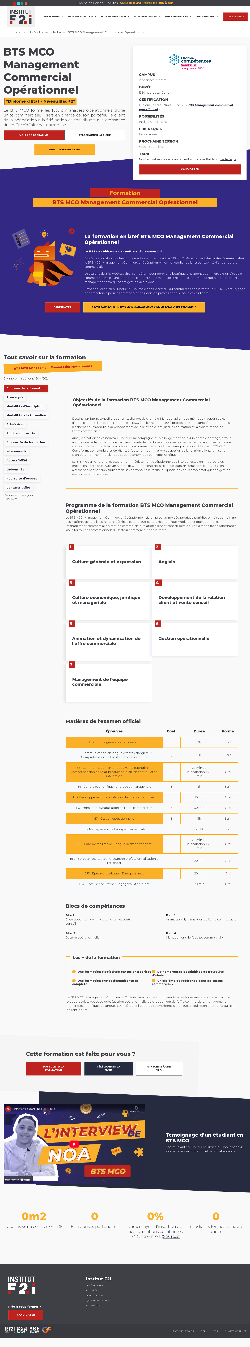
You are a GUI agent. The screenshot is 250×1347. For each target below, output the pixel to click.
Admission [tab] (14, 424)
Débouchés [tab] (15, 469)
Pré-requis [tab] (14, 397)
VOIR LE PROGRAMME (33, 135)
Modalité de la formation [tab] (26, 415)
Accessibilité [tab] (16, 460)
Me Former (42, 32)
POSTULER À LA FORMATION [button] (53, 1068)
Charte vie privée (236, 1331)
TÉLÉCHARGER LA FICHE (95, 135)
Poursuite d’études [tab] (21, 478)
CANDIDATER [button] (62, 307)
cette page (228, 159)
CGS (215, 1331)
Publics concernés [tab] (20, 433)
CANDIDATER (235, 16)
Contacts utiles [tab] (18, 487)
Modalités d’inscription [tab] (24, 406)
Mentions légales (182, 1331)
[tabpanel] (152, 709)
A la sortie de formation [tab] (25, 442)
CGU (203, 1331)
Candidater (190, 169)
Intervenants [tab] (16, 451)
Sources (171, 1236)
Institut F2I (23, 32)
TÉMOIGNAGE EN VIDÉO (64, 149)
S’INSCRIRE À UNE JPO (159, 1068)
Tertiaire (59, 32)
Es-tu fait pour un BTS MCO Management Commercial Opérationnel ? (144, 307)
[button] (243, 1043)
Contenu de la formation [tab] (25, 388)
